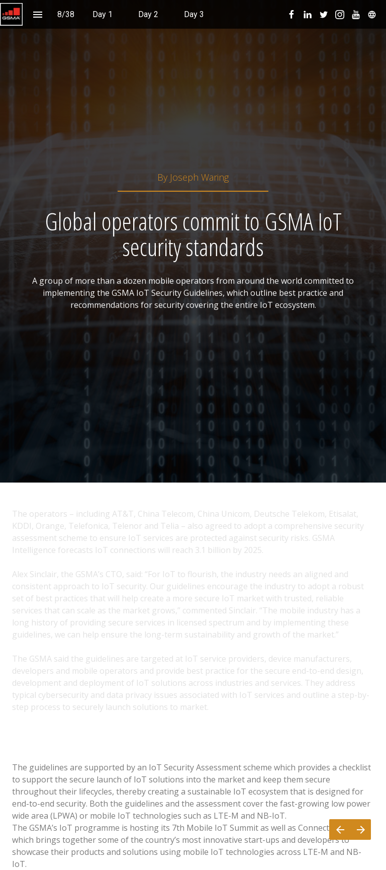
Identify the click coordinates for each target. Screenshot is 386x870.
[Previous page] (339, 829)
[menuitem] (102, 14)
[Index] (37, 14)
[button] (11, 14)
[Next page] (360, 829)
